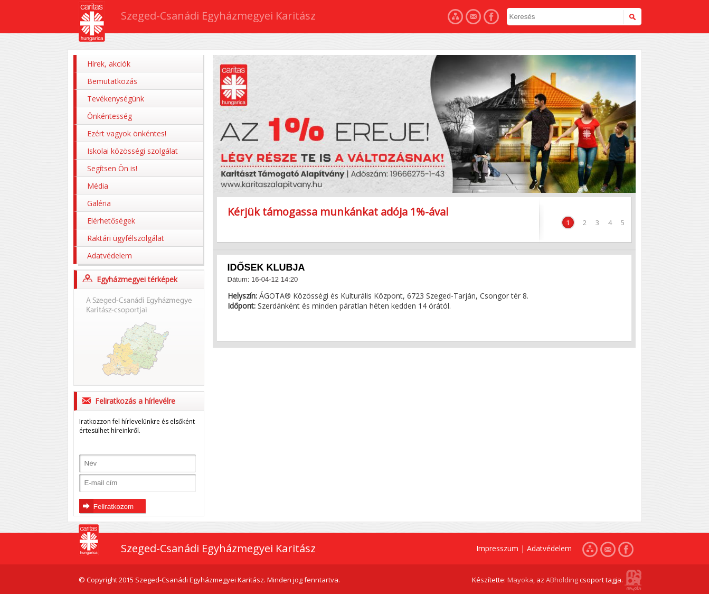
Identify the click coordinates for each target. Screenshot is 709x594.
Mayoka (520, 579)
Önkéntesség (109, 116)
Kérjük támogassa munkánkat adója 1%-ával (338, 212)
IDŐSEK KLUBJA (266, 267)
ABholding (562, 579)
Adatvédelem (109, 255)
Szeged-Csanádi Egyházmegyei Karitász (218, 15)
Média (97, 186)
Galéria (99, 203)
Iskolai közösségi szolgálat (132, 151)
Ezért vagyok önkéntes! (126, 133)
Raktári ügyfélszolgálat (125, 238)
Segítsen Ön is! (112, 168)
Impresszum (497, 548)
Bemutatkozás (112, 81)
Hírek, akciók (108, 64)
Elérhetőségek (111, 221)
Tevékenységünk (115, 99)
